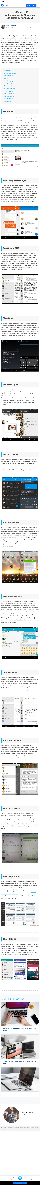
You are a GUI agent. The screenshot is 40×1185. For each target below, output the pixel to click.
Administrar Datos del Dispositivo (25, 27)
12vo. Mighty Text (9, 99)
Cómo (4, 1127)
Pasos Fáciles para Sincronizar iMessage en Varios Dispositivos (19, 1094)
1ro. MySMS (7, 70)
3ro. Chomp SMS (9, 75)
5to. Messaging (8, 81)
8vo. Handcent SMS (9, 88)
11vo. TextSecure (9, 96)
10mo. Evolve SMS (9, 93)
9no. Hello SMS (8, 91)
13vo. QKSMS (7, 101)
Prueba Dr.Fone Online (20, 1183)
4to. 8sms (7, 78)
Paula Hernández (11, 25)
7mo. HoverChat (8, 86)
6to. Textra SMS (8, 83)
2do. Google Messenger (11, 73)
